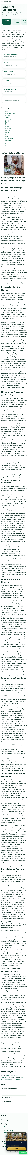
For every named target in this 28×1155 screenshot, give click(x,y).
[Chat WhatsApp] (23, 1152)
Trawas (7, 146)
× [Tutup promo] (25, 1134)
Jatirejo (7, 121)
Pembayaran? (7, 1101)
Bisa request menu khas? (10, 1106)
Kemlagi (7, 125)
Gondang (8, 119)
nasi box (15, 1075)
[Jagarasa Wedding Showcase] (16, 1137)
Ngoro (7, 134)
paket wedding (17, 1079)
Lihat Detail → (16, 1148)
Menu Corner (8, 1129)
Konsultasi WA (7, 21)
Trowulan (8, 148)
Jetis (6, 123)
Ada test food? (7, 1097)
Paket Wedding (16, 21)
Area (5, 1136)
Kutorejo (7, 126)
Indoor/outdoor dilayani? (10, 1088)
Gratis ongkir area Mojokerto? (12, 1093)
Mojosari (7, 132)
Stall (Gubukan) (8, 1131)
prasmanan (9, 1075)
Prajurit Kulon (9, 138)
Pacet (6, 136)
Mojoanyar (8, 130)
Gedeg (7, 117)
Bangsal (7, 111)
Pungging (8, 140)
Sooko (7, 144)
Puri (6, 142)
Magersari (8, 128)
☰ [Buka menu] (25, 1)
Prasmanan (7, 1127)
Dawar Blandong (10, 113)
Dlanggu (7, 115)
